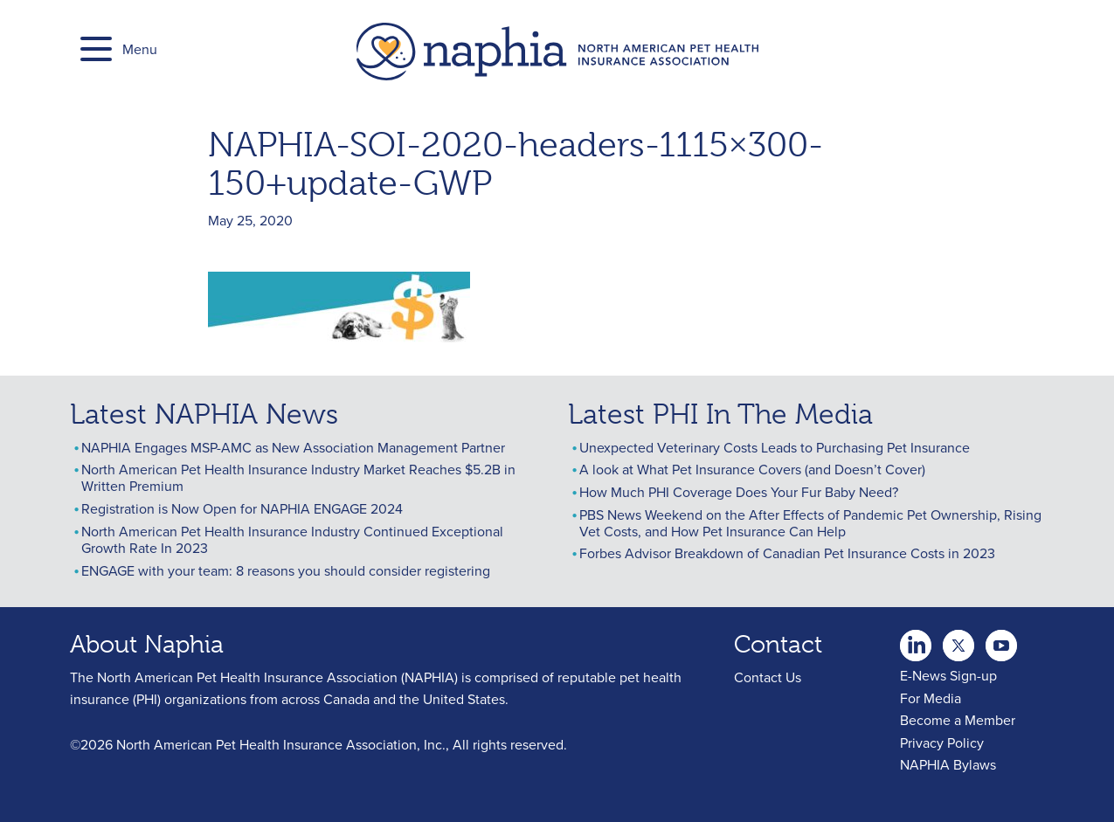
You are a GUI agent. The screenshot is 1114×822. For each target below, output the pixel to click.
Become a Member (957, 719)
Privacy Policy (942, 742)
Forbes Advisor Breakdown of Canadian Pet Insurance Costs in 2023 (787, 553)
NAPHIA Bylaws (948, 764)
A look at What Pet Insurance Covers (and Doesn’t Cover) (752, 469)
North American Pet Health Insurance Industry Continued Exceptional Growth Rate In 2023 (292, 539)
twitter (915, 640)
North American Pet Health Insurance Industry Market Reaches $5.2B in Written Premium (298, 477)
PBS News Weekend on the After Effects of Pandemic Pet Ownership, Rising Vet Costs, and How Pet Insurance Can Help (810, 523)
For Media (930, 698)
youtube (1001, 640)
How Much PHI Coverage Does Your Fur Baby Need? (738, 491)
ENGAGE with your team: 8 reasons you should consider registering (285, 570)
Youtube (958, 640)
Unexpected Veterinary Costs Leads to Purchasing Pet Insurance (774, 447)
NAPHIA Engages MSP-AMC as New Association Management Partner (293, 447)
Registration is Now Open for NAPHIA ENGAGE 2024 (242, 508)
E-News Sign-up (948, 675)
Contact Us (767, 677)
